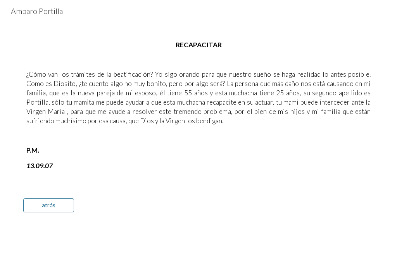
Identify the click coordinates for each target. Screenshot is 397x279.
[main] (198, 105)
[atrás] (49, 205)
